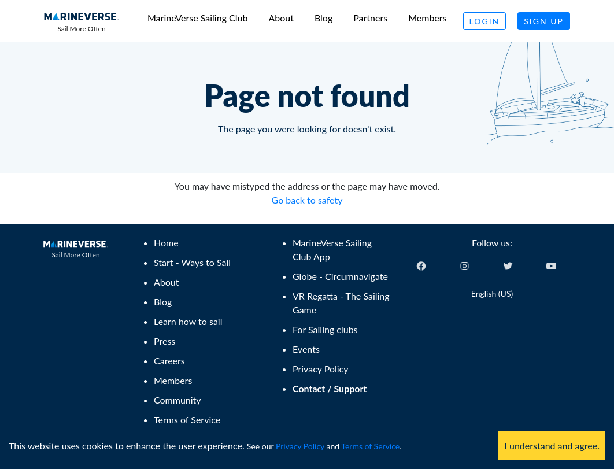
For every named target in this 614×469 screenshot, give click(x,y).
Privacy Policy (300, 446)
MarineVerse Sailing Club (197, 17)
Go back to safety (307, 199)
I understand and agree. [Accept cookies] (552, 445)
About (281, 17)
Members (427, 17)
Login (484, 21)
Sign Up (544, 21)
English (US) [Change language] (492, 293)
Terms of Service (370, 446)
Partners (370, 17)
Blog (323, 17)
